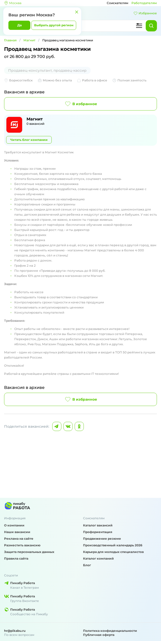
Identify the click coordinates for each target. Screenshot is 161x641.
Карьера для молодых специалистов (113, 552)
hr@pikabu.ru (14, 631)
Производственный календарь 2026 (112, 545)
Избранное (145, 13)
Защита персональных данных (29, 552)
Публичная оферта (98, 635)
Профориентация (97, 532)
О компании (14, 525)
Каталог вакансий (98, 525)
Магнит (29, 40)
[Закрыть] (76, 12)
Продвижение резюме (102, 538)
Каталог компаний (98, 558)
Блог (87, 565)
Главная (10, 40)
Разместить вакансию (22, 545)
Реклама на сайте (18, 538)
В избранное (80, 103)
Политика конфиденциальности (110, 631)
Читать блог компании (29, 140)
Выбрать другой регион (53, 25)
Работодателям (144, 3)
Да (19, 25)
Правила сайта (16, 558)
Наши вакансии (17, 532)
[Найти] (151, 25)
